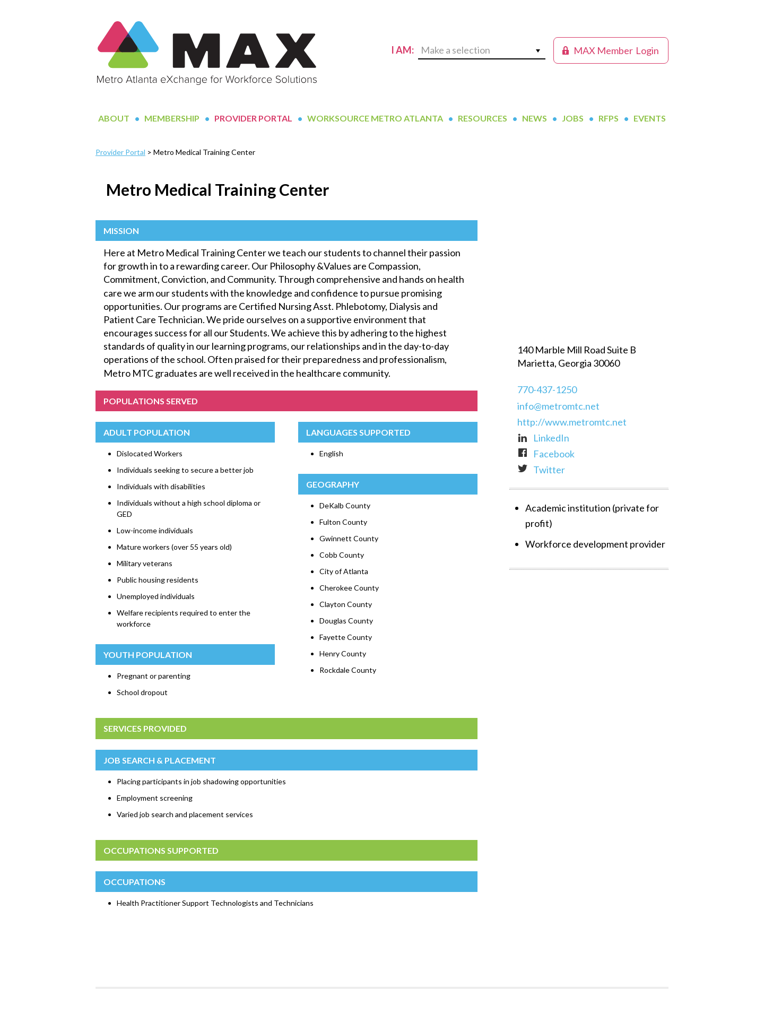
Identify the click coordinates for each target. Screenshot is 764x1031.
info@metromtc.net (558, 406)
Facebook (546, 454)
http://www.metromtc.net (572, 422)
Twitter (541, 469)
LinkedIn (543, 438)
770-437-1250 (547, 389)
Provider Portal (120, 152)
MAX (207, 53)
